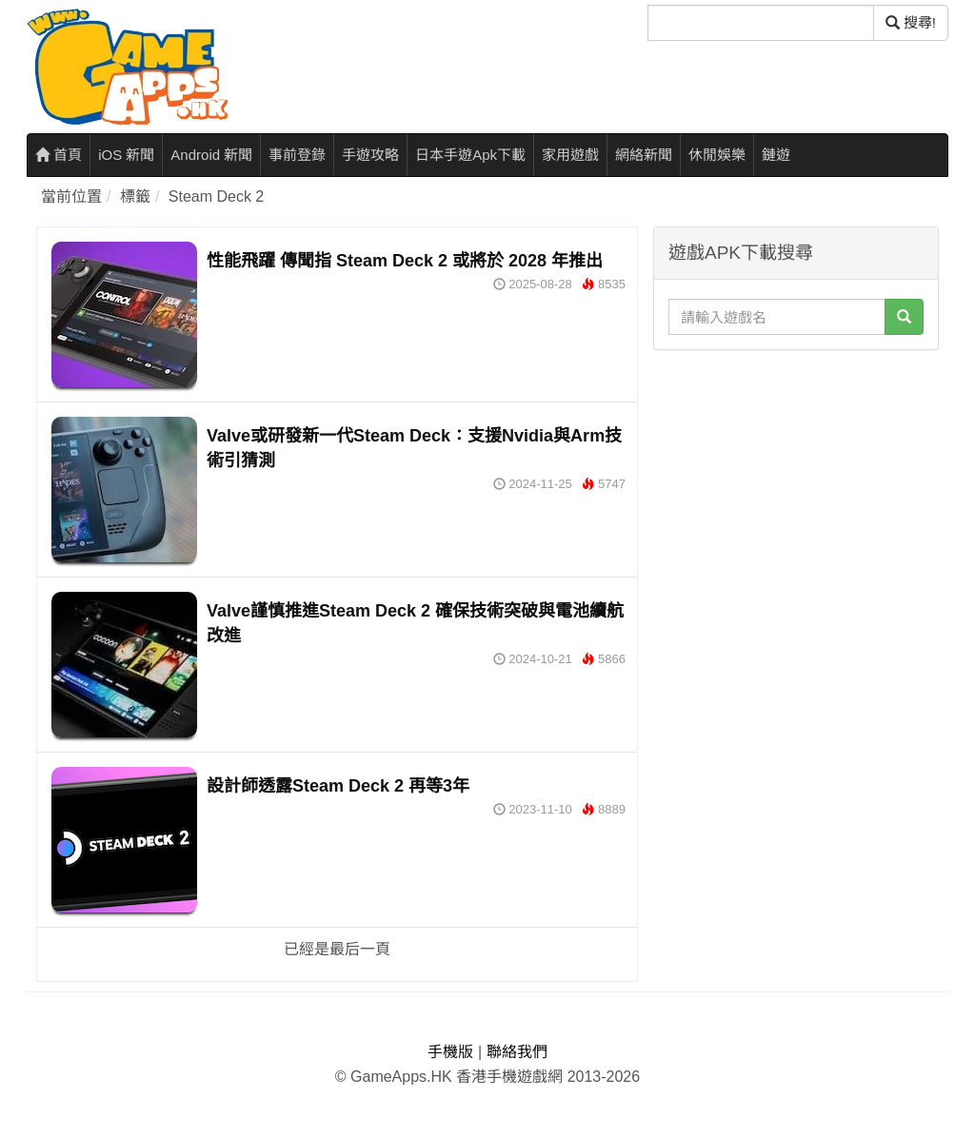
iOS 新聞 (126, 155)
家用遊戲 (570, 155)
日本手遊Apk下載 (470, 155)
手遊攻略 (370, 155)
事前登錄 (297, 155)
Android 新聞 (211, 155)
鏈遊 (776, 155)
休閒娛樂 (717, 155)
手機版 (450, 1052)
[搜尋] (760, 23)
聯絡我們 (517, 1052)
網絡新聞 (643, 155)
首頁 (58, 155)
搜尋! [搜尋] (910, 22)
